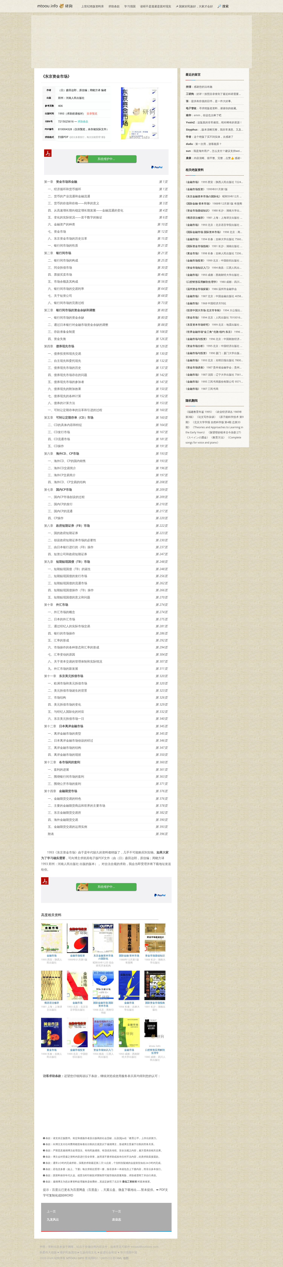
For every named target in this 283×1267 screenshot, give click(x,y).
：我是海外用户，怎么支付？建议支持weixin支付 (217, 151)
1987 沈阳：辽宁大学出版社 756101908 (216, 374)
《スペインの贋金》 (197, 437)
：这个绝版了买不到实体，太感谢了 (209, 136)
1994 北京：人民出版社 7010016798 (215, 317)
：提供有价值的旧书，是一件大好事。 (209, 101)
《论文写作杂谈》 (206, 417)
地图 (126, 1258)
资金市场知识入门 (103, 1050)
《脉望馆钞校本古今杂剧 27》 (224, 432)
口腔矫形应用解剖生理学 (155, 1051)
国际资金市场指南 (155, 1002)
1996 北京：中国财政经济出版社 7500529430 (224, 339)
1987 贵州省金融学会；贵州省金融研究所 (220, 367)
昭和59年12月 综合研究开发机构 (223, 196)
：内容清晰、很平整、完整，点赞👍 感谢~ (213, 158)
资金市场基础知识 (155, 955)
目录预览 (92, 113)
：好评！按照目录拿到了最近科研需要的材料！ (217, 94)
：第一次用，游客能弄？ (203, 144)
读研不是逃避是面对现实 (155, 6)
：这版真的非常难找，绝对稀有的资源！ (213, 122)
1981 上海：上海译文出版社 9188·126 (218, 217)
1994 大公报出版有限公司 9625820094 (227, 310)
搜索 (225, 6)
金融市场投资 (77, 955)
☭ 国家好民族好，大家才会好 (194, 6)
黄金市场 (52, 1050)
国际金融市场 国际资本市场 (103, 1004)
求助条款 (114, 6)
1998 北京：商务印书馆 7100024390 (226, 232)
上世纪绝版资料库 (92, 6)
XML (119, 1258)
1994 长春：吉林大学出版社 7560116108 (217, 239)
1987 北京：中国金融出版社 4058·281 (215, 296)
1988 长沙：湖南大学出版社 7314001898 (223, 210)
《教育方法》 (218, 437)
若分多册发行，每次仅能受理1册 (87, 137)
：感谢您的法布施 (198, 86)
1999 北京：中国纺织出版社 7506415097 (220, 260)
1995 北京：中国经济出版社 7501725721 (220, 346)
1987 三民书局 (201, 389)
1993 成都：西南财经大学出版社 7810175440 (220, 275)
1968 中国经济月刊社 (205, 303)
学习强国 (130, 6)
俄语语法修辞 (51, 1002)
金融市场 (52, 955)
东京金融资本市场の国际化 (103, 957)
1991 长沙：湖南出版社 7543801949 (220, 246)
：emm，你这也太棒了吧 (203, 115)
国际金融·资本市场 (129, 955)
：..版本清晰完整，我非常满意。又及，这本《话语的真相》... (227, 129)
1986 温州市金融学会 (211, 289)
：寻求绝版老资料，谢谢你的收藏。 (212, 108)
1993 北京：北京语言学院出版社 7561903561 (220, 225)
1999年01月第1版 (206, 189)
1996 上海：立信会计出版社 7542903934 (234, 332)
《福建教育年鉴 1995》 (199, 412)
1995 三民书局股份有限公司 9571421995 (217, 381)
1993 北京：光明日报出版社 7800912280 (217, 360)
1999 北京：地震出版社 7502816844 (220, 324)
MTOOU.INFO (75, 1258)
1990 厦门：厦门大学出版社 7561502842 (221, 353)
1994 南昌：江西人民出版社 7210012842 (223, 267)
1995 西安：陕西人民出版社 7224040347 (217, 182)
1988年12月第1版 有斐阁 (213, 203)
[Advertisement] (141, 41)
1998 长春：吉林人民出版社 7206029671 (217, 253)
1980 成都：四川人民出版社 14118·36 (225, 282)
